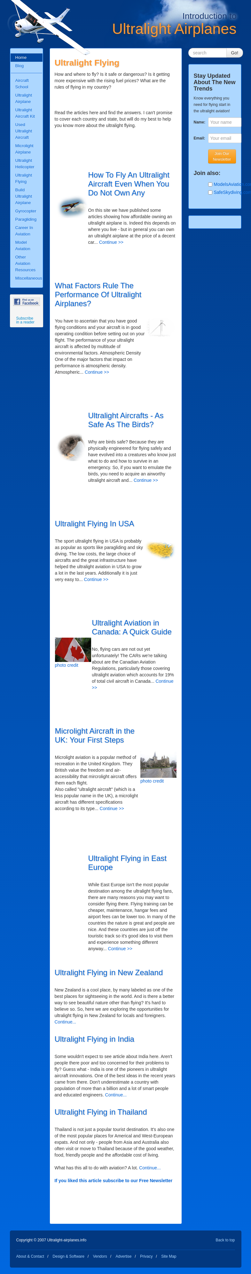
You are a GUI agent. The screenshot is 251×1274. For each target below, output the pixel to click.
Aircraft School (22, 83)
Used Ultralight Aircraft (23, 131)
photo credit (66, 665)
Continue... (65, 1021)
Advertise (123, 1256)
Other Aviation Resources (25, 263)
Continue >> (111, 242)
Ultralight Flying (23, 178)
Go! (235, 52)
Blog (19, 65)
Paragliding (26, 219)
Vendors (100, 1256)
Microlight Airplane (24, 149)
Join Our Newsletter (222, 156)
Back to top (225, 1240)
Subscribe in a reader (25, 320)
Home (21, 57)
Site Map (168, 1256)
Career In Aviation (24, 230)
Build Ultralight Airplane (23, 196)
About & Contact (30, 1256)
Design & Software (68, 1256)
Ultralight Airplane (23, 98)
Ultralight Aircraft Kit (25, 113)
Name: (199, 122)
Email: (199, 138)
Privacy (146, 1256)
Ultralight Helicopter (25, 163)
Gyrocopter (25, 211)
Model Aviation (22, 245)
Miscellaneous (28, 278)
